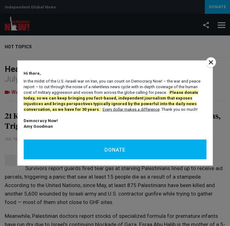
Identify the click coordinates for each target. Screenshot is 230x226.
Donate (115, 150)
